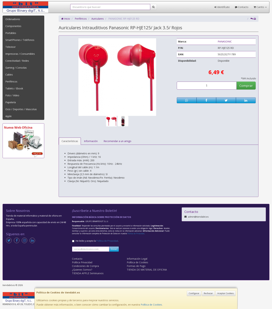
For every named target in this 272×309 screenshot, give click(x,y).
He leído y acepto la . (97, 240)
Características (70, 141)
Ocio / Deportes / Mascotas (21, 109)
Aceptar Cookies (225, 293)
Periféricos (11, 81)
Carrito (260, 7)
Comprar (246, 85)
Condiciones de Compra (85, 266)
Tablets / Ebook (14, 88)
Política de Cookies (151, 304)
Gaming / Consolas (16, 67)
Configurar (194, 293)
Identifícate (222, 7)
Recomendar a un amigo (117, 141)
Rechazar (208, 293)
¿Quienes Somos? (82, 269)
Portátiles (10, 33)
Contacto (241, 7)
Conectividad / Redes (17, 60)
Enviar (114, 249)
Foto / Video (12, 95)
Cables (9, 74)
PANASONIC (225, 41)
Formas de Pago (136, 266)
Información (91, 141)
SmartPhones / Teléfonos (19, 40)
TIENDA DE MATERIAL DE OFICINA (147, 269)
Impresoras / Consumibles (20, 53)
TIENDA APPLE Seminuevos (88, 273)
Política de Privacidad (136, 233)
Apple (8, 116)
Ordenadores (12, 19)
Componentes (13, 26)
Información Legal (137, 258)
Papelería (10, 102)
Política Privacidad (82, 262)
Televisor (10, 46)
